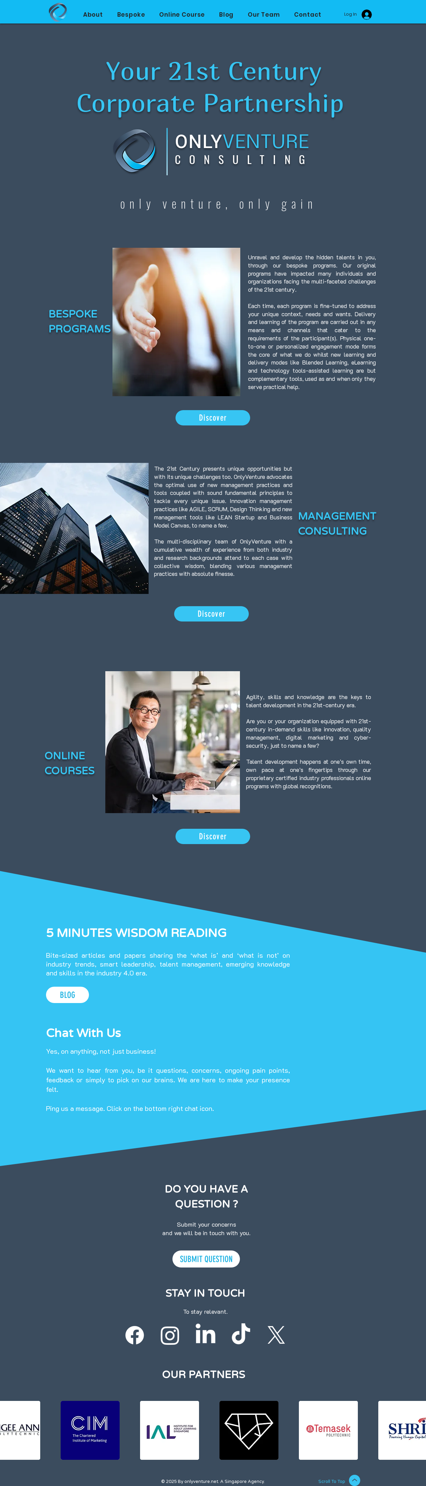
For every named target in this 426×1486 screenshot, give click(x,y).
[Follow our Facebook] (134, 1335)
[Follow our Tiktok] (241, 1335)
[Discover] (213, 417)
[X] (276, 1335)
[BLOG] (67, 995)
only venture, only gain (218, 203)
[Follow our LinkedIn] (205, 1335)
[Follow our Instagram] (170, 1335)
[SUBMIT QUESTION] (206, 1258)
